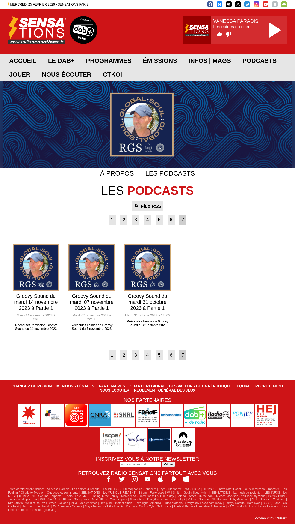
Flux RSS (151, 206)
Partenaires (112, 386)
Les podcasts (170, 173)
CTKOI (112, 74)
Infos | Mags (210, 60)
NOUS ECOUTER (114, 390)
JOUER (19, 74)
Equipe (244, 386)
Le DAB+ (61, 60)
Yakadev (281, 517)
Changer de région (32, 386)
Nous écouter (66, 74)
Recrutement (269, 386)
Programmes (108, 60)
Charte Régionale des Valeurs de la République (181, 386)
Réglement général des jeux (164, 390)
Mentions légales (75, 386)
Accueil (22, 60)
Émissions (160, 60)
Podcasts (259, 60)
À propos (117, 173)
